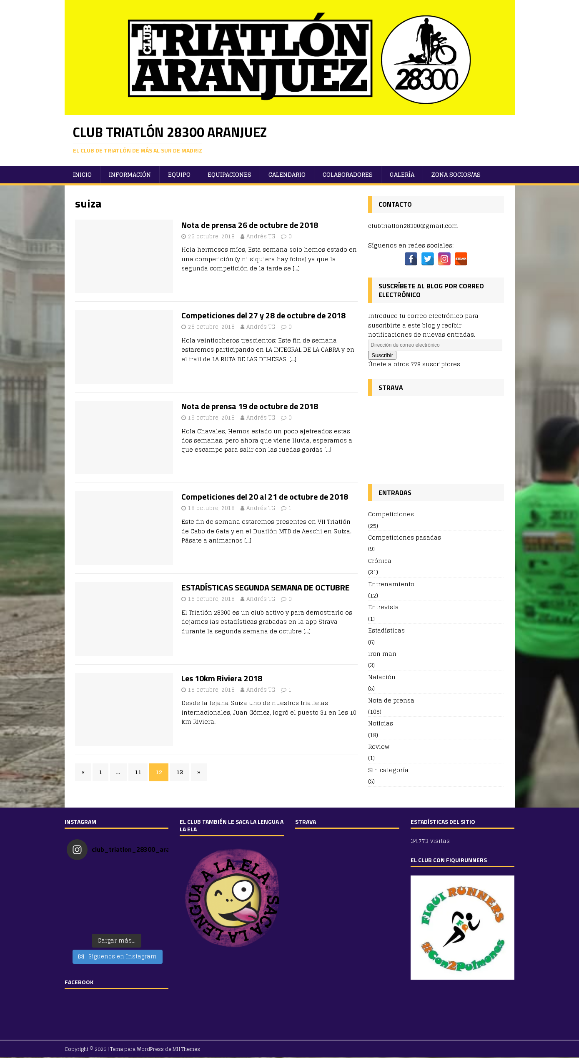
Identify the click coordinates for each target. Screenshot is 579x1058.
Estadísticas (386, 630)
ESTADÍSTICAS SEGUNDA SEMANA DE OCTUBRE (265, 587)
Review (378, 746)
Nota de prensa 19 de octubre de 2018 (249, 406)
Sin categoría (388, 770)
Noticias (380, 723)
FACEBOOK (79, 982)
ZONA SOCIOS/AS (456, 174)
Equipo (179, 174)
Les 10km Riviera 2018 (221, 678)
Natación (382, 677)
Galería (402, 174)
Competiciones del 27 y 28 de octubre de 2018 (263, 315)
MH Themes (186, 1049)
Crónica (379, 560)
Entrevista (383, 607)
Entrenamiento (391, 584)
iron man (382, 653)
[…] (296, 268)
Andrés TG (260, 236)
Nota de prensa (391, 700)
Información (130, 174)
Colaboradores (348, 174)
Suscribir (382, 355)
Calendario (287, 174)
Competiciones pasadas (404, 537)
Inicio (82, 174)
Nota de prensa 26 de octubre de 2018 (249, 224)
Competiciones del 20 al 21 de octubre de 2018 (264, 496)
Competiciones (391, 514)
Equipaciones (229, 174)
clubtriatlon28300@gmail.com (413, 225)
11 (138, 772)
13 (179, 772)
